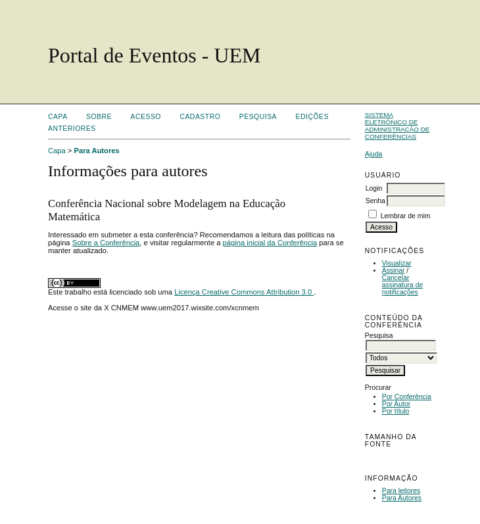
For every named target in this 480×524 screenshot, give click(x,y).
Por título (396, 411)
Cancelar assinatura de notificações (402, 285)
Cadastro (200, 116)
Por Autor (396, 404)
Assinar (393, 270)
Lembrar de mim (406, 216)
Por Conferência (406, 396)
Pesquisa (258, 116)
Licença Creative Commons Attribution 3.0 (244, 292)
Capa (58, 116)
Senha (375, 200)
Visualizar (397, 263)
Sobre (99, 116)
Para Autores (401, 498)
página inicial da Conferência (270, 243)
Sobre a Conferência (106, 243)
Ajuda (374, 154)
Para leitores (401, 490)
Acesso (146, 116)
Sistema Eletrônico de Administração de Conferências (397, 125)
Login (374, 188)
